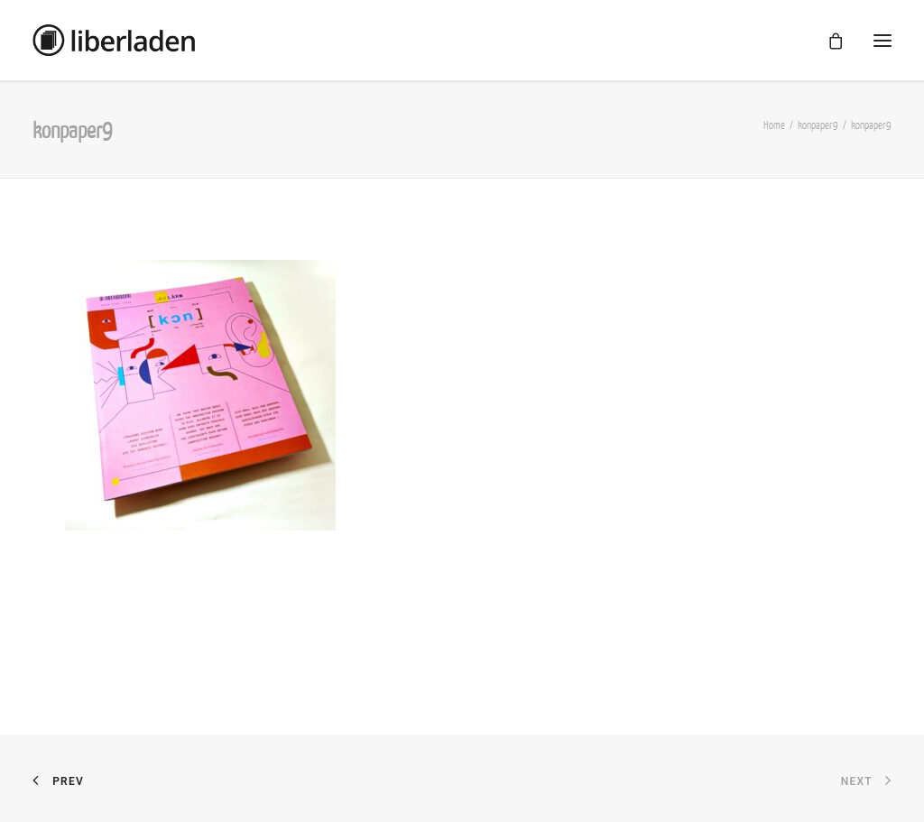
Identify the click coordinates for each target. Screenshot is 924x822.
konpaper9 (818, 125)
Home (774, 125)
